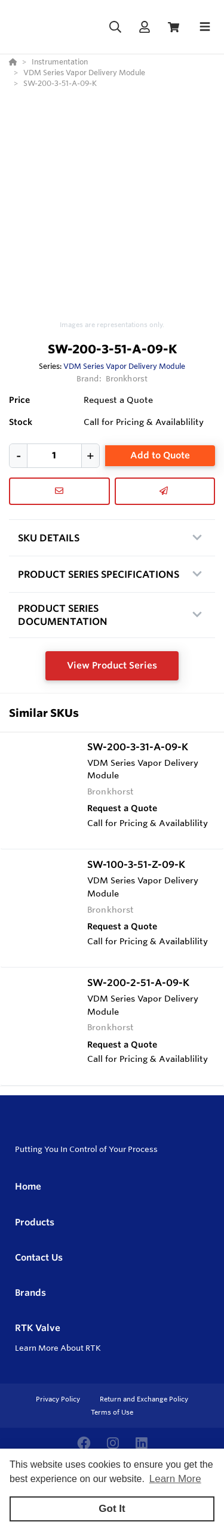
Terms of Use (112, 1412)
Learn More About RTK (58, 1348)
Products (34, 1222)
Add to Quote (160, 455)
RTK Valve (37, 1327)
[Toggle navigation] (205, 27)
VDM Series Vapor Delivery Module (124, 366)
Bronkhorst (127, 378)
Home (28, 1186)
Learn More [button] (175, 1478)
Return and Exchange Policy (144, 1399)
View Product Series (112, 665)
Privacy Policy (59, 1399)
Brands (30, 1292)
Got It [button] (112, 1508)
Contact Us (39, 1257)
